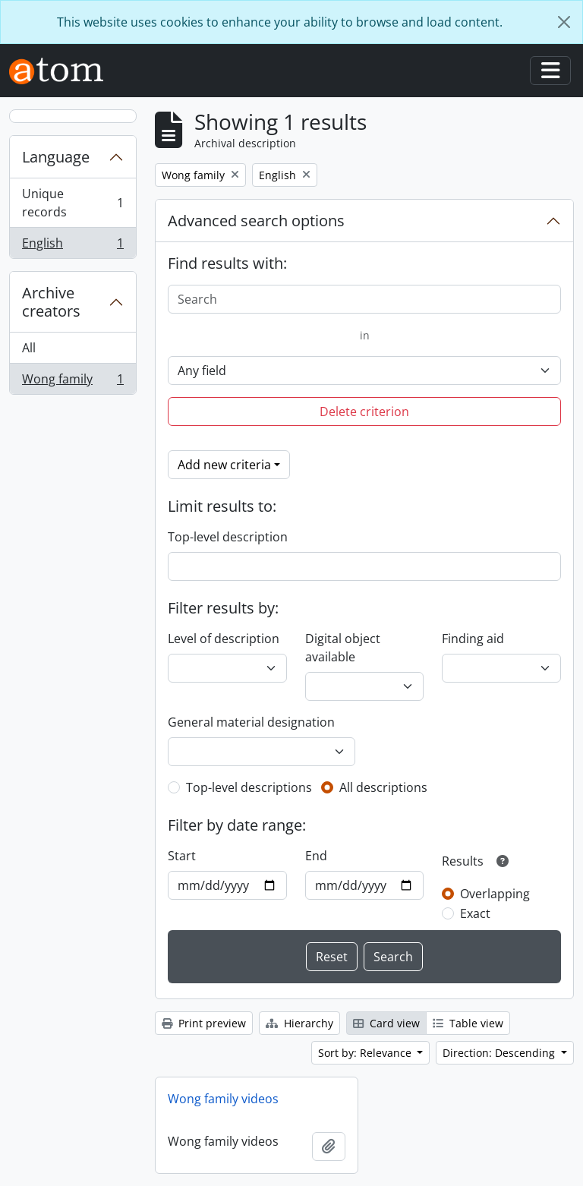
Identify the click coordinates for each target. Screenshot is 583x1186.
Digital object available (342, 647)
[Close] (564, 22)
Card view (386, 1023)
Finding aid (473, 638)
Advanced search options (256, 220)
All (29, 347)
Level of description (223, 638)
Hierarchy (299, 1023)
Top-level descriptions (249, 787)
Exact (475, 913)
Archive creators (51, 301)
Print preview (204, 1023)
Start (182, 855)
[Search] (364, 299)
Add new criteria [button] (224, 464)
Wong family (72, 382)
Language (56, 157)
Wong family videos (223, 1098)
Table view (468, 1023)
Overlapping (495, 893)
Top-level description (228, 536)
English (72, 246)
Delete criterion (364, 411)
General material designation (251, 722)
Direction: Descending (500, 1053)
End (316, 855)
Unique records (72, 202)
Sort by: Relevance (366, 1053)
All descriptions (383, 787)
